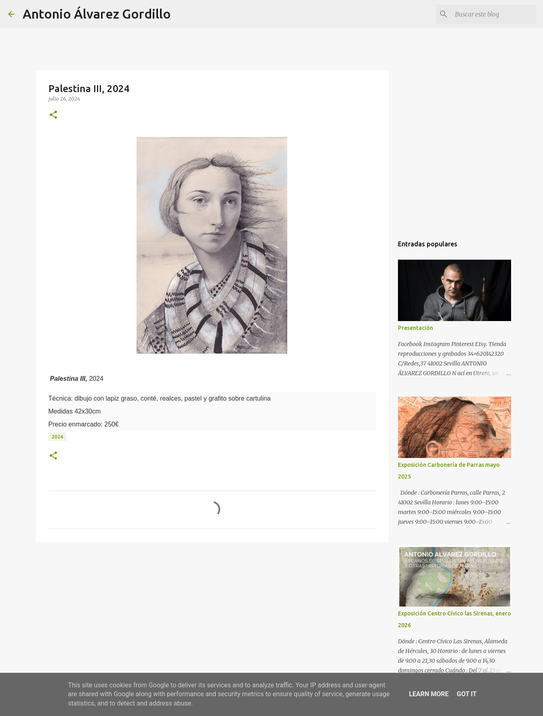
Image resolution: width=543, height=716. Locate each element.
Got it (466, 694)
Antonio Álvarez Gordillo (97, 13)
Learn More (428, 694)
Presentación (415, 328)
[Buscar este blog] (494, 14)
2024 (57, 436)
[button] (53, 115)
